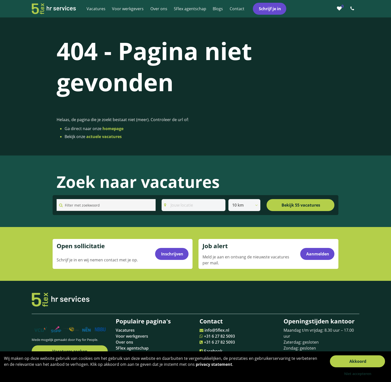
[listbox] (244, 205)
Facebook (213, 351)
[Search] (193, 205)
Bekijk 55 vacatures (301, 205)
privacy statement (214, 364)
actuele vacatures (104, 136)
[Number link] (353, 8)
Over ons (124, 342)
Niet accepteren (357, 373)
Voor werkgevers (132, 336)
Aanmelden (317, 254)
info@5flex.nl (216, 330)
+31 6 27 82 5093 (219, 336)
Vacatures (125, 330)
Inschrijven (172, 254)
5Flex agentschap (132, 348)
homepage (112, 128)
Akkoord (357, 361)
